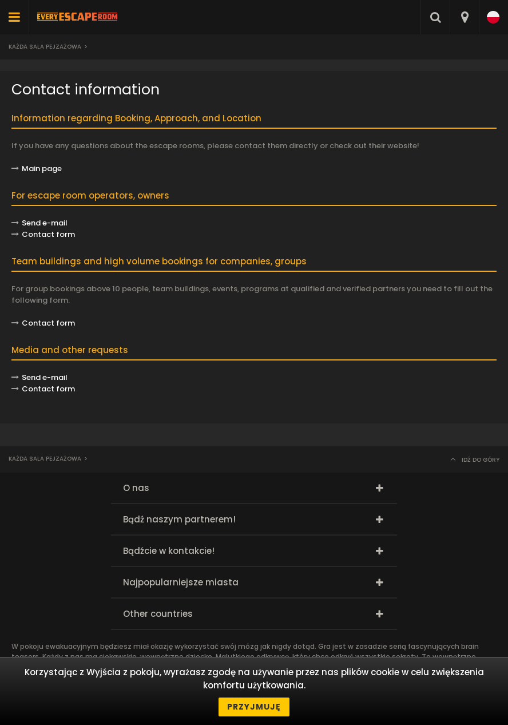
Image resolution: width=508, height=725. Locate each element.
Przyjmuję (254, 706)
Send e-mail (45, 222)
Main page (42, 168)
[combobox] (464, 17)
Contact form (48, 323)
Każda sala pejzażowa (45, 46)
